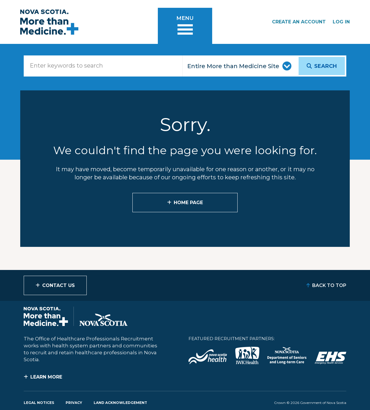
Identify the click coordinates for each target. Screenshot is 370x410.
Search (325, 66)
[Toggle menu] (185, 26)
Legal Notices (39, 402)
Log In (341, 22)
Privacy (74, 402)
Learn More (46, 377)
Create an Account (299, 22)
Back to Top (329, 285)
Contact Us (58, 285)
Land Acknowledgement (120, 402)
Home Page (188, 202)
